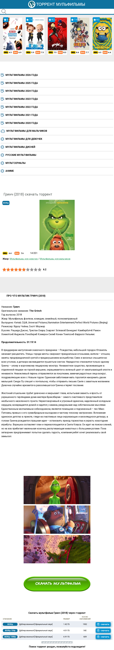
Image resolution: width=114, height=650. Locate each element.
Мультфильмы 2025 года (21, 83)
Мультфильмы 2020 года (21, 123)
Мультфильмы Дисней (20, 147)
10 (40, 270)
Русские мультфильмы (20, 155)
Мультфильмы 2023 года (21, 99)
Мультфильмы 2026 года (21, 75)
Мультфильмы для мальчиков (26, 130)
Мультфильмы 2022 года (21, 107)
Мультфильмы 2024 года (21, 91)
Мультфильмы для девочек (23, 139)
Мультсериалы (15, 163)
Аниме (9, 170)
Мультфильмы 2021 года (21, 115)
